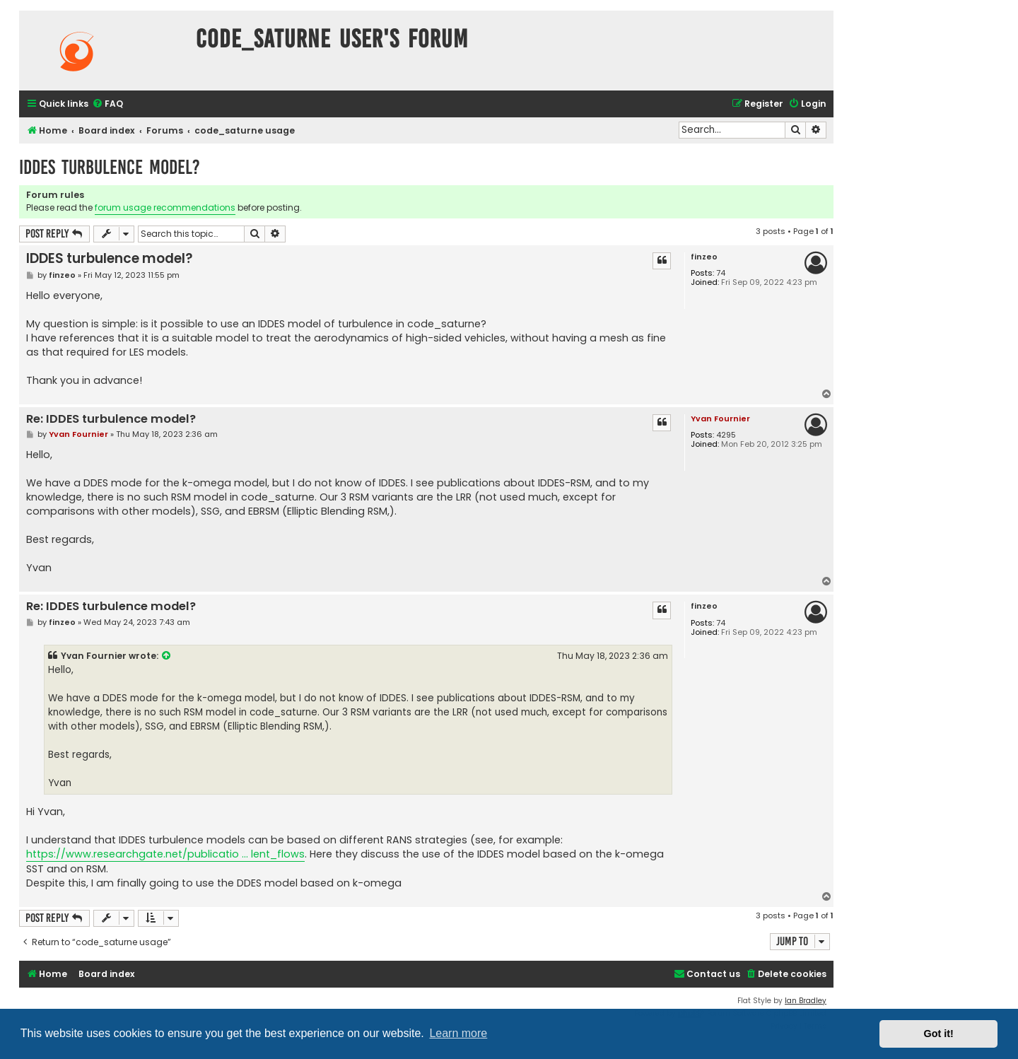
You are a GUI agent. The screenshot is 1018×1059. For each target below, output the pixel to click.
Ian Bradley (805, 1000)
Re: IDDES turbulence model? (111, 419)
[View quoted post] (166, 656)
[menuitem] (107, 104)
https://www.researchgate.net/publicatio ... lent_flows (165, 854)
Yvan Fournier (720, 418)
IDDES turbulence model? (109, 167)
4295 (726, 435)
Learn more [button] (458, 1033)
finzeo (704, 257)
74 (720, 273)
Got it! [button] (939, 1033)
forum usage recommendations (165, 207)
